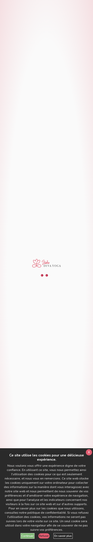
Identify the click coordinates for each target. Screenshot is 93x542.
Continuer (28, 536)
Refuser (44, 536)
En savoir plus (63, 536)
